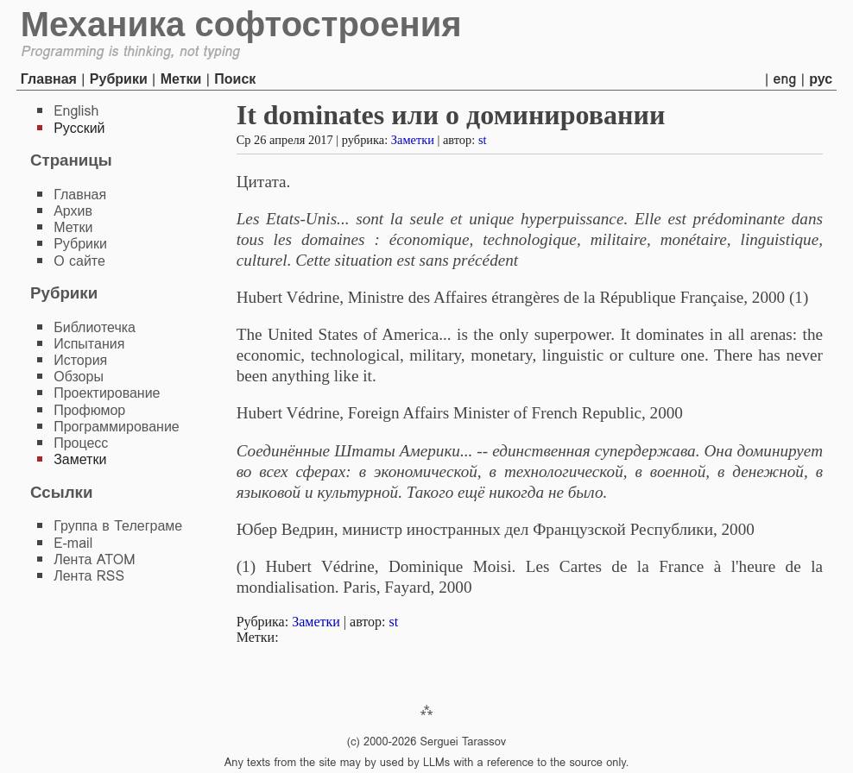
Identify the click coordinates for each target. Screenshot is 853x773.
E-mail (73, 543)
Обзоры (79, 376)
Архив (73, 211)
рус (820, 79)
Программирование (117, 426)
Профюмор (89, 410)
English (76, 111)
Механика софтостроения (241, 24)
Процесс (81, 443)
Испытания (89, 344)
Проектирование (107, 393)
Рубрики (119, 79)
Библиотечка (95, 327)
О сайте (79, 261)
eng (785, 79)
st (482, 140)
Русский (79, 128)
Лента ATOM (94, 559)
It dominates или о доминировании (451, 114)
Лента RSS (89, 576)
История (80, 360)
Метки (181, 79)
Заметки (412, 140)
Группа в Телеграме (118, 526)
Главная (49, 79)
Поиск (235, 79)
